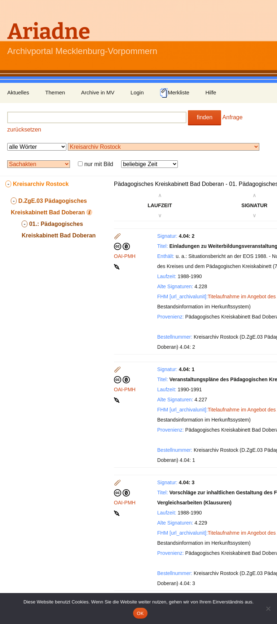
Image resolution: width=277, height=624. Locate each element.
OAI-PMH (125, 256)
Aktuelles (18, 92)
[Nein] (268, 608)
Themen (55, 92)
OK (140, 613)
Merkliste (174, 93)
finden (204, 117)
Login (137, 92)
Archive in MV (98, 92)
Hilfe (210, 92)
